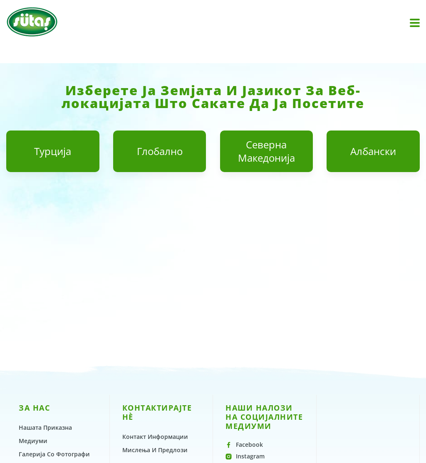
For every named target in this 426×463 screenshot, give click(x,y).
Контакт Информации (155, 437)
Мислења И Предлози (155, 450)
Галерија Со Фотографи (54, 454)
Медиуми (33, 441)
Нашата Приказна (45, 427)
